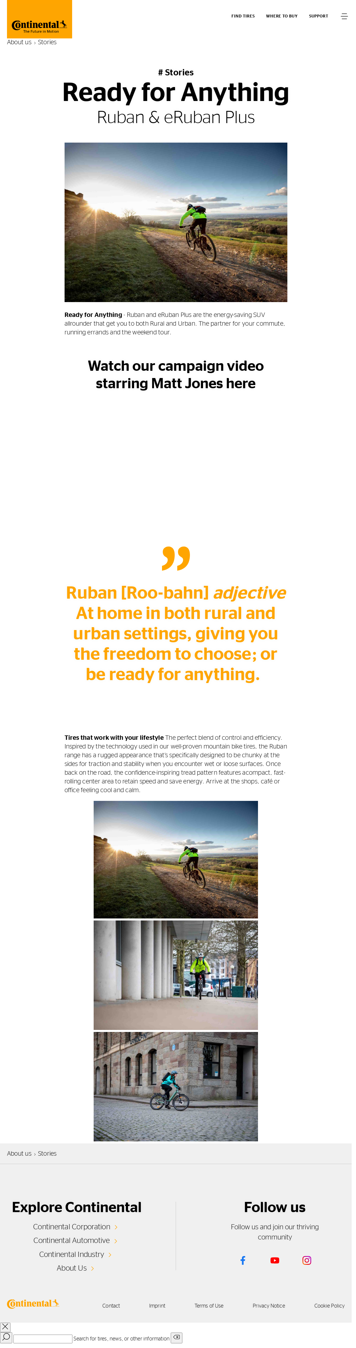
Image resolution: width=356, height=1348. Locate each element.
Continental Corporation (71, 1227)
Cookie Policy (329, 1306)
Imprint (157, 1306)
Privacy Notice (269, 1306)
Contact (111, 1306)
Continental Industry (71, 1254)
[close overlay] (5, 1327)
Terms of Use (209, 1306)
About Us (72, 1268)
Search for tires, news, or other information (122, 1339)
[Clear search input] (176, 1338)
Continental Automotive (71, 1240)
